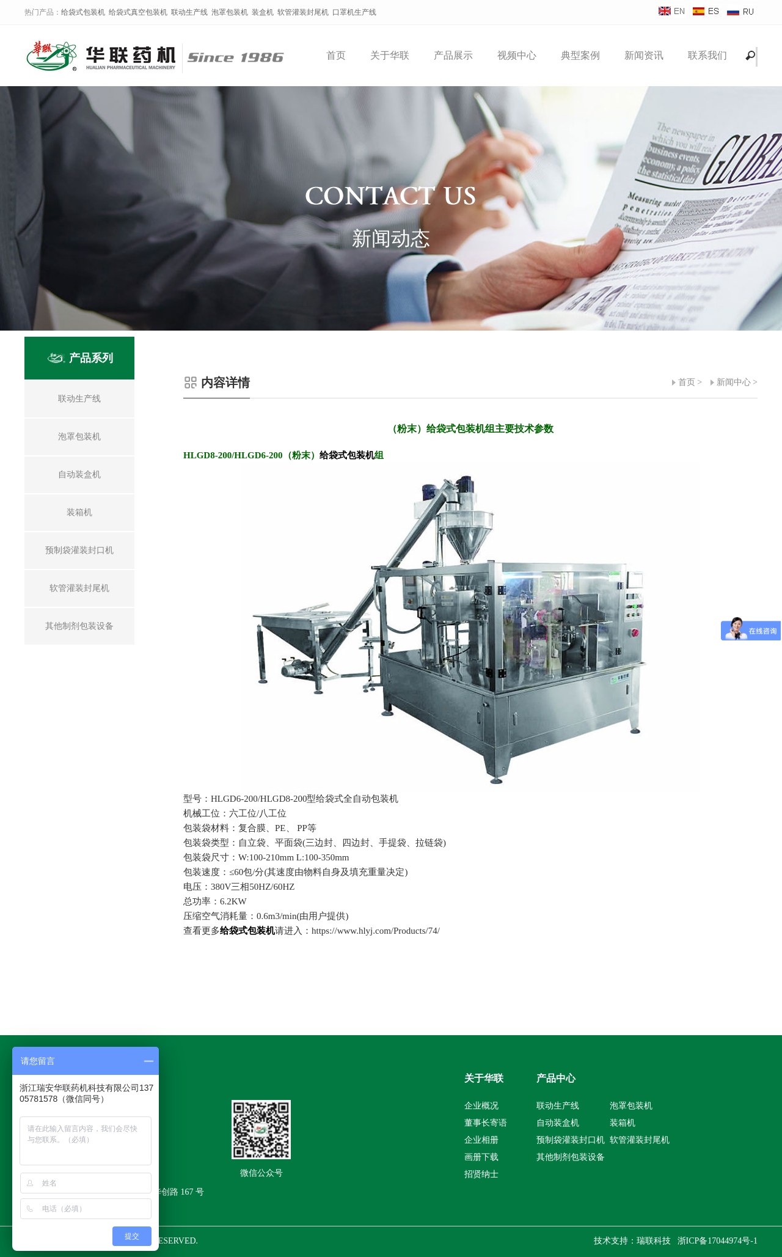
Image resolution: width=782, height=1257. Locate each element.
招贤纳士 (481, 1174)
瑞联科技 (654, 1240)
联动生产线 (189, 12)
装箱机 (622, 1122)
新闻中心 (734, 382)
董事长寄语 (485, 1122)
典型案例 (580, 55)
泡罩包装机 (229, 12)
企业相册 (481, 1140)
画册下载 (481, 1157)
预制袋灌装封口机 (570, 1140)
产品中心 (556, 1078)
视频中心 (516, 55)
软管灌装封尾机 (303, 12)
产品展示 (453, 55)
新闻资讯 (643, 55)
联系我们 (707, 55)
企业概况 (481, 1105)
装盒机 (263, 12)
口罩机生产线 (354, 12)
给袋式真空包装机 (138, 12)
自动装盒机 (557, 1122)
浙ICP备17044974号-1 (718, 1240)
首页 (336, 55)
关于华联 (389, 55)
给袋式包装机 (83, 12)
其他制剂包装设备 (570, 1157)
